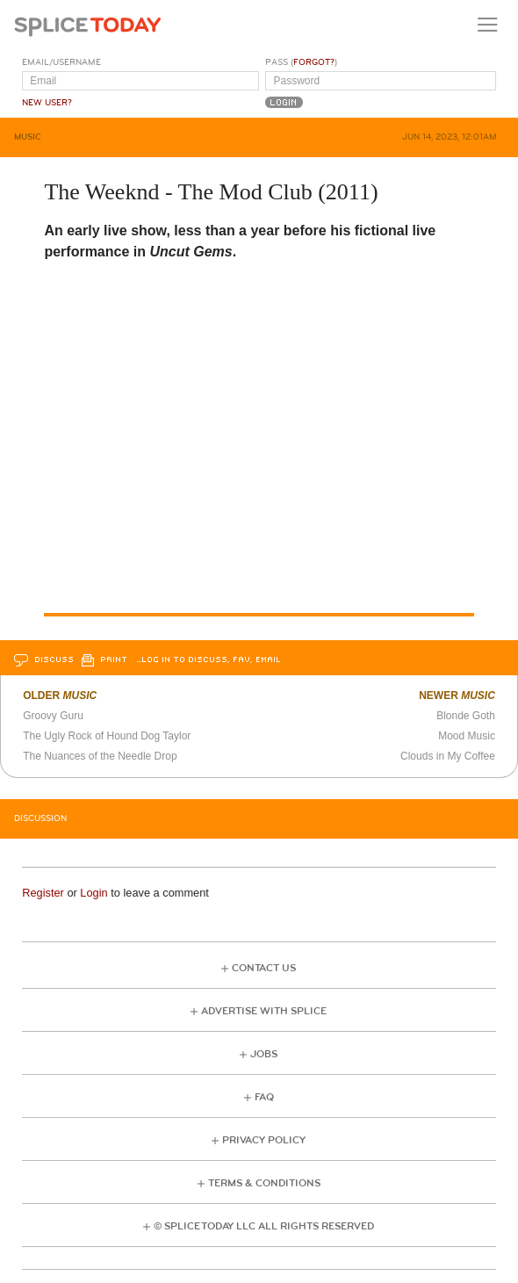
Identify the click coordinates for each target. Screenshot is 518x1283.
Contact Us (264, 968)
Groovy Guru (53, 716)
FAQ (264, 1097)
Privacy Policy (264, 1140)
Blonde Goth (465, 716)
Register (43, 892)
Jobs (263, 1054)
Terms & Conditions (264, 1183)
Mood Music (466, 736)
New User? (47, 102)
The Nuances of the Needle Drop (99, 756)
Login (93, 892)
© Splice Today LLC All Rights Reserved (264, 1226)
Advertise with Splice (264, 1011)
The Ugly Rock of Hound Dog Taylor (107, 736)
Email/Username (61, 62)
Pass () (301, 62)
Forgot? (314, 62)
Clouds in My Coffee (447, 756)
